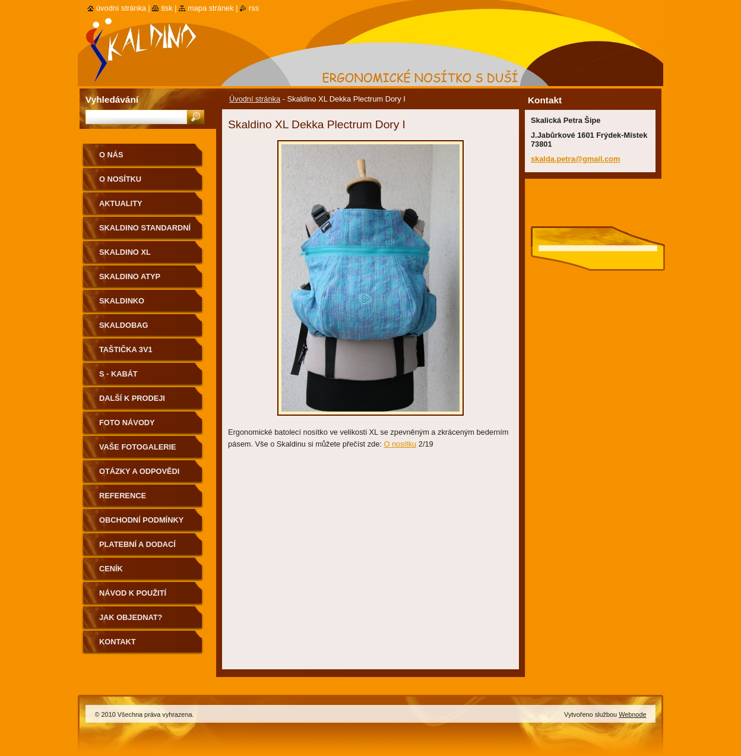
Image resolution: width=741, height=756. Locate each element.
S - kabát (118, 373)
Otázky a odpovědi (139, 471)
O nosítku (400, 443)
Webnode (632, 714)
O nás (111, 154)
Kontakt (117, 641)
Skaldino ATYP (129, 276)
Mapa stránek (211, 8)
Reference (122, 495)
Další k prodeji (132, 398)
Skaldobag (123, 325)
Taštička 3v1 (126, 349)
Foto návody (127, 422)
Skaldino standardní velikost (145, 232)
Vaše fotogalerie (137, 446)
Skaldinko (121, 300)
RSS (254, 8)
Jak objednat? (130, 617)
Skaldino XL (125, 252)
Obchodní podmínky (141, 519)
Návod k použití (132, 593)
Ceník (111, 568)
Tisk (166, 8)
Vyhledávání (112, 99)
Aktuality (120, 203)
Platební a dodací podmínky (137, 548)
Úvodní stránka (254, 98)
